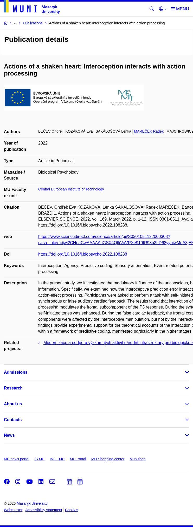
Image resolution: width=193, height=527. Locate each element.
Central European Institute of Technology (71, 189)
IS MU (39, 459)
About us (13, 404)
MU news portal (16, 459)
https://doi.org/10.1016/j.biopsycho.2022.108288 (82, 254)
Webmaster (13, 510)
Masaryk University (32, 503)
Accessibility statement (43, 510)
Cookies (71, 510)
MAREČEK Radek (149, 131)
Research (13, 388)
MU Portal (78, 459)
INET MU (57, 459)
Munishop (137, 459)
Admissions (16, 372)
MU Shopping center (108, 459)
